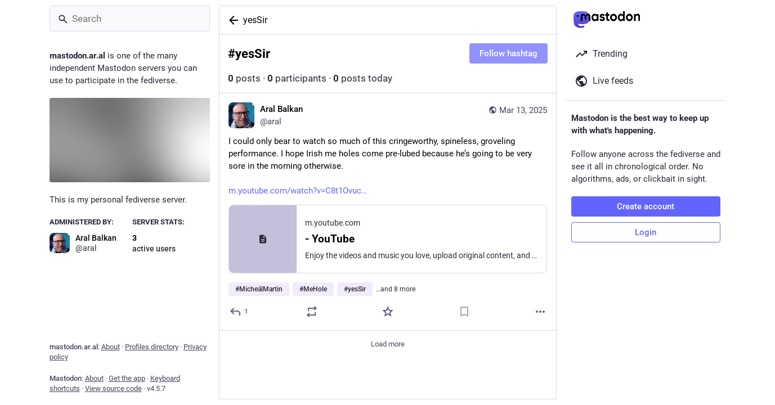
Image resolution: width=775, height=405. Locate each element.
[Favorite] (388, 311)
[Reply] (239, 311)
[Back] (231, 20)
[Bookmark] (464, 311)
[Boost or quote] (311, 311)
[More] (540, 311)
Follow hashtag (508, 53)
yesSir (255, 20)
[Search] (130, 19)
